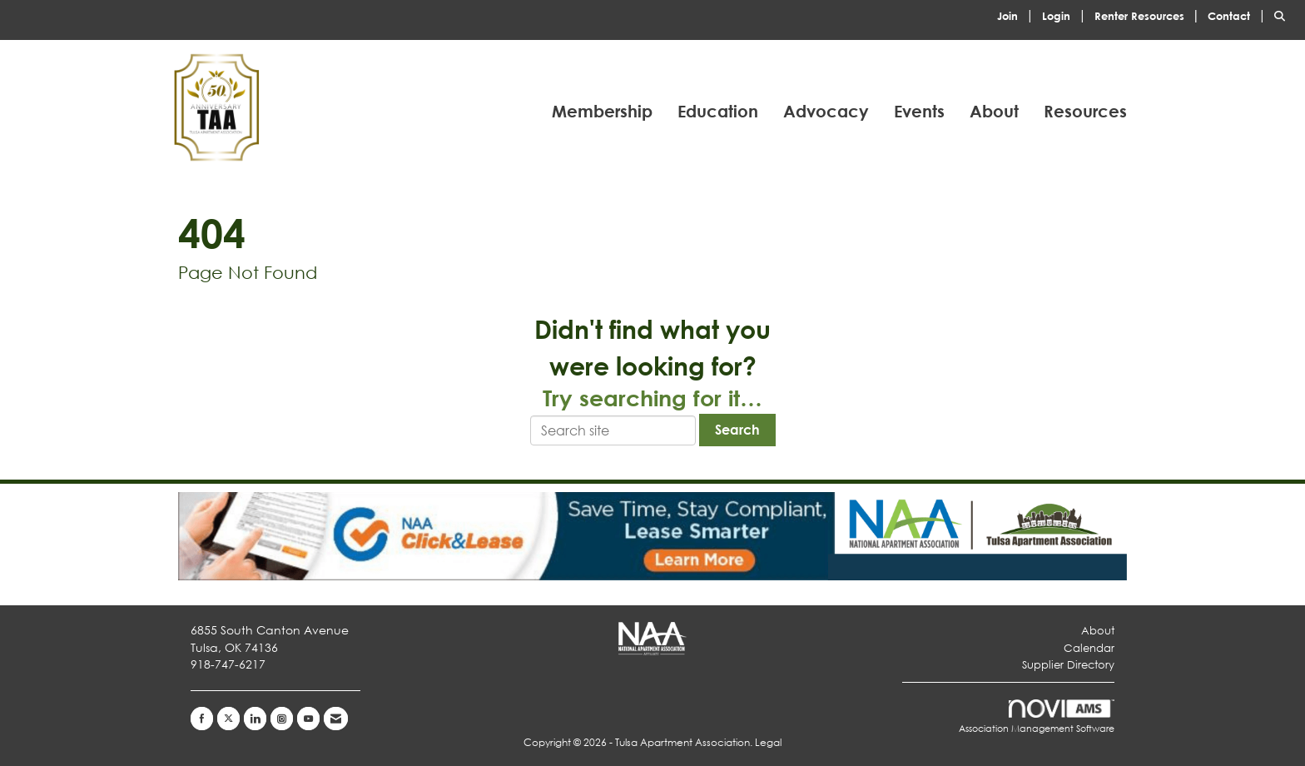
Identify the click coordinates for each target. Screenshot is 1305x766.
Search (737, 429)
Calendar (1089, 648)
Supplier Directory (1068, 665)
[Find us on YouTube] (308, 718)
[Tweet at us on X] (228, 718)
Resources (1085, 111)
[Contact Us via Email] (336, 718)
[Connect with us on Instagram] (281, 718)
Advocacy (826, 111)
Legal (768, 742)
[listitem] (1018, 14)
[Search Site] (1283, 14)
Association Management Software (1036, 717)
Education (717, 111)
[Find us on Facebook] (202, 718)
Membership (602, 111)
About (994, 111)
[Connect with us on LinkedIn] (255, 718)
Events (919, 111)
